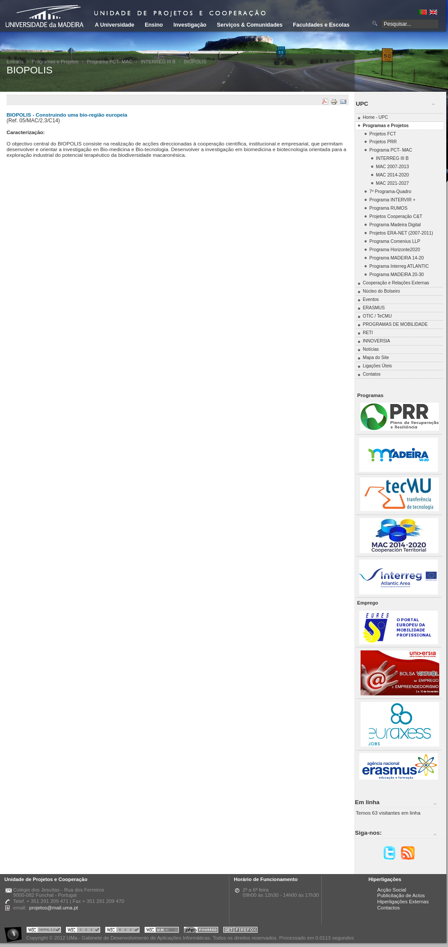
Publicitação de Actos (401, 895)
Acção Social (391, 889)
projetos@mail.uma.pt (53, 907)
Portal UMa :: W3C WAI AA (161, 931)
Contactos (388, 907)
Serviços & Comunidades (249, 25)
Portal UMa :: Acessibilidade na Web (15, 931)
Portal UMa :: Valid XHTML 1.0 (43, 931)
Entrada (15, 61)
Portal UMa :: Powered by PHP (201, 931)
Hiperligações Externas (403, 901)
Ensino (154, 25)
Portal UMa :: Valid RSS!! (122, 931)
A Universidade (114, 25)
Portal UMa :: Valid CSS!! (83, 931)
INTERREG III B (158, 61)
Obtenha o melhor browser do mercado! (240, 931)
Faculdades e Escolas (321, 25)
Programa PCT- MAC (109, 61)
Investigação (190, 25)
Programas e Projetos (55, 61)
